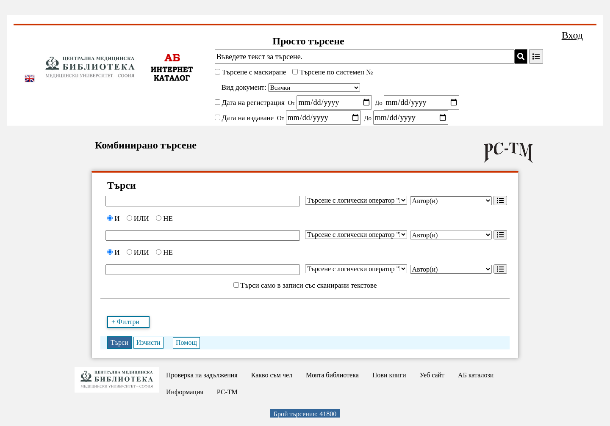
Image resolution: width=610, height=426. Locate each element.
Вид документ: (244, 87)
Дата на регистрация (253, 103)
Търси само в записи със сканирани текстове (308, 285)
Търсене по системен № (335, 72)
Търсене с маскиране (253, 72)
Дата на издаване (248, 118)
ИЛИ (138, 218)
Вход (572, 35)
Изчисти (148, 342)
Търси (119, 342)
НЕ (164, 218)
